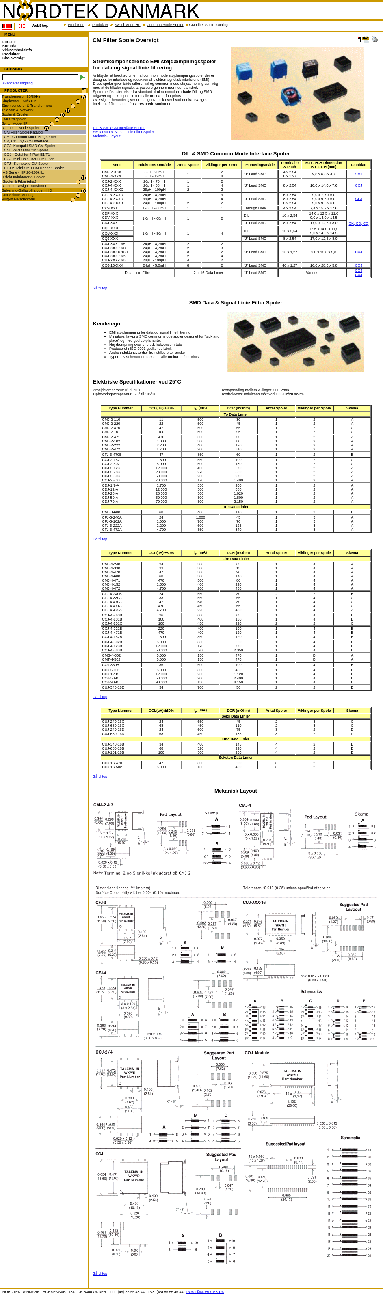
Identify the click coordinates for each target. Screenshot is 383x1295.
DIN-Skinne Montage (19, 195)
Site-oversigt (13, 58)
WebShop (40, 26)
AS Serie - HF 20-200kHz (23, 172)
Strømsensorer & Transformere (27, 105)
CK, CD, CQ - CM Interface (26, 141)
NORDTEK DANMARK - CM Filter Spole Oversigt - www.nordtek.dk (100, 11)
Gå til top (100, 288)
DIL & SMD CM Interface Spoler (119, 128)
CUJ (358, 252)
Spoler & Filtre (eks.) (19, 181)
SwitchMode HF (128, 25)
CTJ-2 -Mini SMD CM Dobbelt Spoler (34, 168)
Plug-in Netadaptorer (18, 199)
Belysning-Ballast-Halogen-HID (27, 190)
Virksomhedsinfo (17, 50)
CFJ (358, 199)
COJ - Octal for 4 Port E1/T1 (27, 155)
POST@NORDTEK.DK (205, 1292)
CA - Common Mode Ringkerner (30, 137)
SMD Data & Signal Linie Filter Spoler (123, 132)
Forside (9, 42)
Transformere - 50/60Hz (21, 97)
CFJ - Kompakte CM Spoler (26, 164)
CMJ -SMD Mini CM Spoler (26, 150)
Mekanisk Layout (107, 136)
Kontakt (9, 46)
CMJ (359, 174)
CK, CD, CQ (359, 224)
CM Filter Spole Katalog (23, 132)
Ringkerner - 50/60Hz (19, 101)
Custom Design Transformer (26, 186)
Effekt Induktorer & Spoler (24, 177)
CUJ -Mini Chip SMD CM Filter (29, 159)
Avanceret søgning (17, 83)
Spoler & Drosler (15, 114)
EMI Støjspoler (14, 119)
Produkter (76, 25)
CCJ (358, 185)
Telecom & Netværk (18, 110)
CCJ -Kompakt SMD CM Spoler (29, 146)
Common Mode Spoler (165, 25)
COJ (358, 265)
